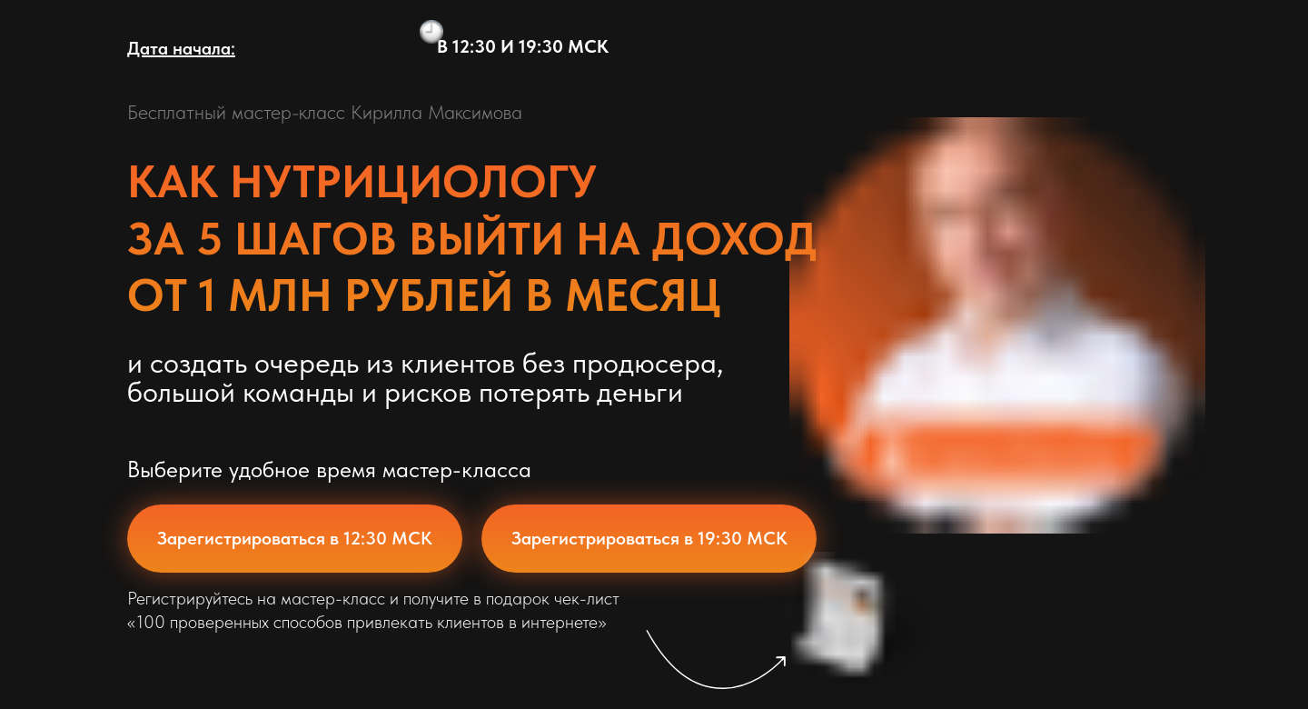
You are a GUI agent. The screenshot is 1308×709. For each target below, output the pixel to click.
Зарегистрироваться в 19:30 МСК (649, 538)
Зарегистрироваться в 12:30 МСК (294, 538)
